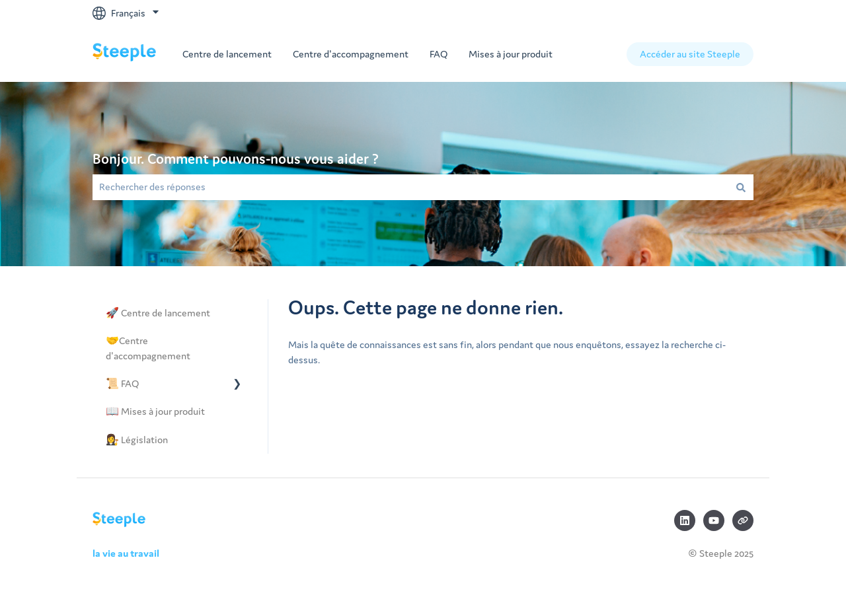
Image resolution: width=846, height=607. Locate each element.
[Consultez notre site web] (742, 520)
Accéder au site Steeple (690, 54)
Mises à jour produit (511, 54)
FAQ (438, 54)
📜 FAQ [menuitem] (122, 383)
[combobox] (410, 186)
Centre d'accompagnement (350, 54)
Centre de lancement (227, 54)
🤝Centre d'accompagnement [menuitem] (148, 347)
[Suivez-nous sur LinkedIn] (684, 520)
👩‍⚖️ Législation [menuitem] (137, 439)
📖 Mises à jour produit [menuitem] (155, 411)
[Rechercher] (740, 186)
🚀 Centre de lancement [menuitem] (158, 312)
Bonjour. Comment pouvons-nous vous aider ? (236, 159)
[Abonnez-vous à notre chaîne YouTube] (713, 520)
